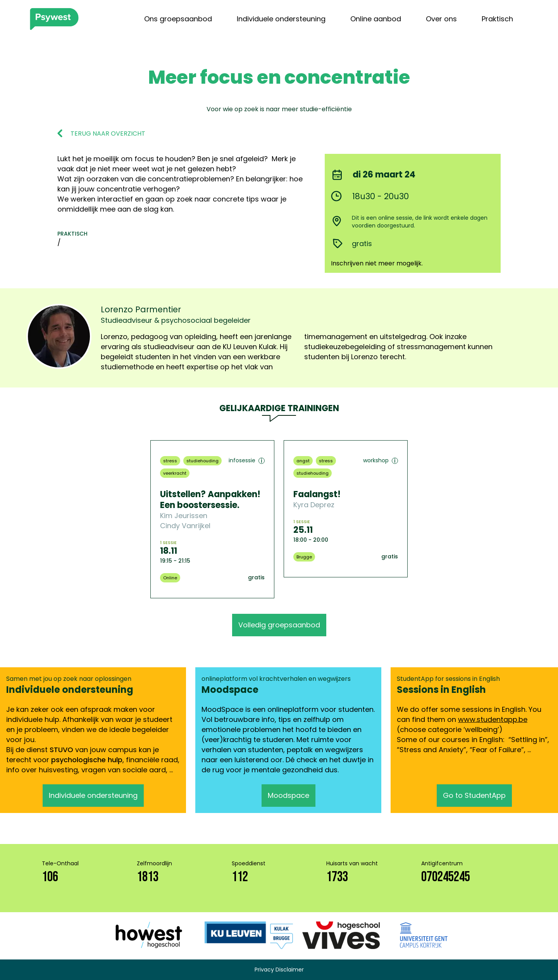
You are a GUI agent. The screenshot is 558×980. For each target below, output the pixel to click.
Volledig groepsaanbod (279, 625)
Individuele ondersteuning (281, 19)
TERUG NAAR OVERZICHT (108, 133)
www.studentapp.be (492, 719)
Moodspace (288, 795)
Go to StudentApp (474, 795)
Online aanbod (375, 19)
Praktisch (497, 19)
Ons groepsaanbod (178, 19)
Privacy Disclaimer (279, 969)
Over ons (441, 19)
